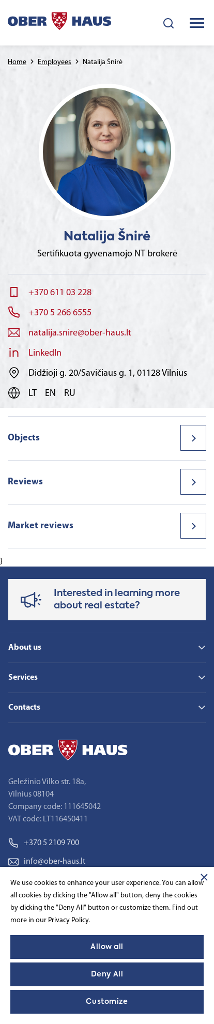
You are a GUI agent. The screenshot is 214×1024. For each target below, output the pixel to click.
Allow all (107, 947)
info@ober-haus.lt (46, 862)
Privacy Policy (68, 920)
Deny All (107, 974)
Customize (107, 1001)
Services (23, 678)
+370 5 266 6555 (59, 313)
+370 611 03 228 (59, 293)
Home (17, 62)
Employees (54, 62)
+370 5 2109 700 (43, 843)
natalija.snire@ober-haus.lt (79, 333)
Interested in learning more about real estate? (117, 599)
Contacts (24, 708)
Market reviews (40, 526)
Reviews (25, 482)
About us (24, 648)
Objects (24, 438)
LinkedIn (45, 353)
